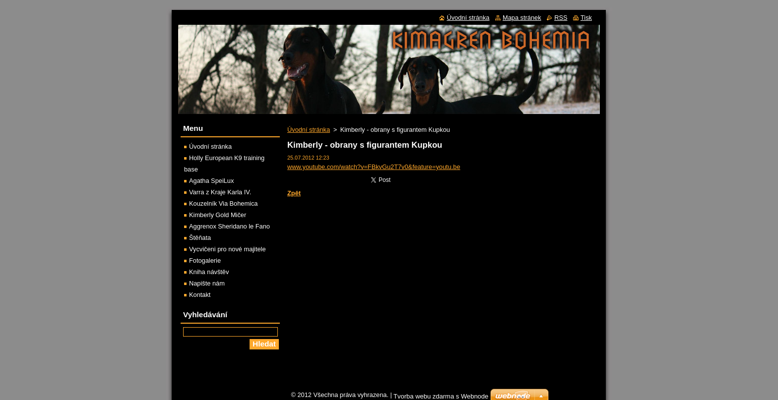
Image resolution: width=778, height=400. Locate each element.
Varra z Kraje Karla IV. (220, 192)
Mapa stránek (522, 17)
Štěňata (200, 237)
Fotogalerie (205, 260)
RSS (560, 17)
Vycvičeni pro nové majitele (227, 249)
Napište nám (207, 283)
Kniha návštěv (209, 272)
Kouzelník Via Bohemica (223, 203)
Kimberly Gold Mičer (217, 215)
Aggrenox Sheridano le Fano (229, 226)
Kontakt (199, 294)
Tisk (586, 17)
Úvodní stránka (308, 129)
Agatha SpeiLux (211, 180)
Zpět (294, 193)
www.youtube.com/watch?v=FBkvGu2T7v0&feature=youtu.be (373, 167)
